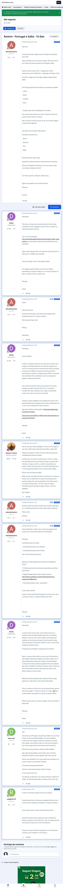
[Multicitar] (23, 293)
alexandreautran (11, 52)
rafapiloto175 (11, 799)
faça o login (50, 847)
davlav (11, 223)
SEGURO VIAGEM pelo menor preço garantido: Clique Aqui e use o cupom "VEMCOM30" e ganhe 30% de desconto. (25, 13)
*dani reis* (11, 738)
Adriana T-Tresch (11, 453)
